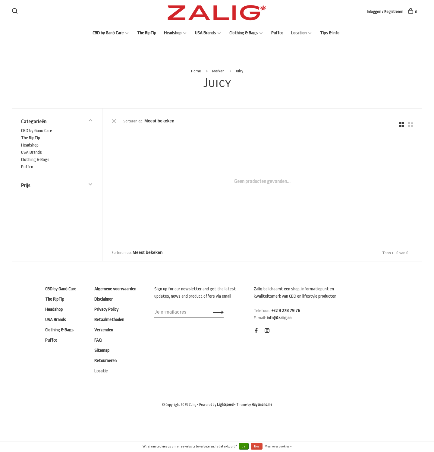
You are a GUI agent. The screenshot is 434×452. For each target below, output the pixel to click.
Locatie (101, 371)
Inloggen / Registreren (385, 11)
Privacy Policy (106, 309)
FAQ (98, 340)
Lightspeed (225, 405)
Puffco (277, 33)
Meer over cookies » (278, 446)
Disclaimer (103, 299)
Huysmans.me (262, 405)
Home (196, 71)
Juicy (239, 71)
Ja (243, 446)
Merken (218, 71)
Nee (256, 446)
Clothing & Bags (243, 33)
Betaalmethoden (109, 319)
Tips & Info (329, 33)
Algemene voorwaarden (115, 289)
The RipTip (146, 33)
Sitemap (101, 350)
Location (299, 33)
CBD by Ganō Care (108, 33)
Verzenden (103, 330)
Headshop (172, 33)
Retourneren (105, 360)
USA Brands (205, 33)
